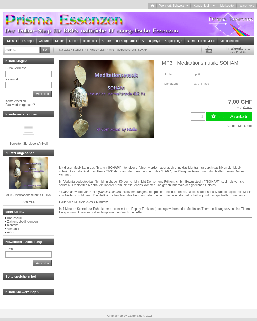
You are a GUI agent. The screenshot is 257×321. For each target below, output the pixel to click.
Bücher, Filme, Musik (201, 41)
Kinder (59, 41)
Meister (12, 41)
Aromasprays (151, 41)
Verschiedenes (230, 41)
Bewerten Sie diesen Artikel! (28, 143)
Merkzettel (227, 5)
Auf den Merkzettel (239, 126)
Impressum (14, 218)
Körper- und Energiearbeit (119, 41)
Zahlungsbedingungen (22, 221)
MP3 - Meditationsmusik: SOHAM (29, 195)
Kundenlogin (204, 5)
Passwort (11, 79)
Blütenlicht (90, 41)
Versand (13, 229)
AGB (10, 232)
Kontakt (12, 225)
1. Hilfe (73, 41)
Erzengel (28, 41)
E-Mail (9, 249)
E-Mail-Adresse (15, 68)
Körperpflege (173, 41)
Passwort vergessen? (20, 105)
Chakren (44, 41)
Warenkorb (247, 5)
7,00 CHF (28, 202)
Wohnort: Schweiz (173, 5)
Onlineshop (115, 315)
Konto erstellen (15, 101)
